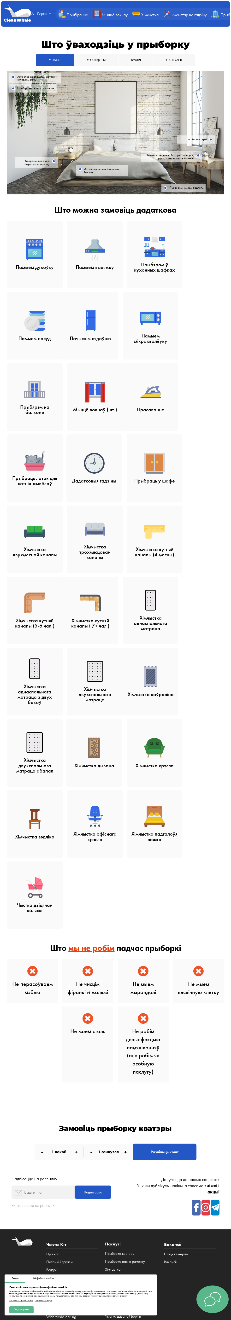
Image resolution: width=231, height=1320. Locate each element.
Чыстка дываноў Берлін (123, 1153)
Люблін (96, 1209)
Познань (65, 1209)
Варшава (159, 1205)
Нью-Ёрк (202, 1209)
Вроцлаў (191, 1205)
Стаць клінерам (176, 1091)
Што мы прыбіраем (61, 1130)
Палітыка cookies (157, 1246)
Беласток (112, 1209)
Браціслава (183, 1209)
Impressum (54, 1146)
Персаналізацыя (43, 1300)
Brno (168, 1209)
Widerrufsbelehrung (61, 1153)
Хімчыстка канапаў (119, 1182)
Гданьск (206, 1205)
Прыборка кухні (117, 1130)
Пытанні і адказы (59, 1099)
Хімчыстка (112, 1106)
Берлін (98, 1205)
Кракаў (175, 1205)
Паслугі (52, 1114)
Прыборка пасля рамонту (125, 1099)
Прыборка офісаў (118, 1122)
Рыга (135, 1209)
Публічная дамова (61, 1246)
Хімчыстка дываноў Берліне (126, 1161)
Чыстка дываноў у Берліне (125, 1146)
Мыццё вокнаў (116, 1114)
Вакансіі (52, 1138)
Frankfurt (143, 1205)
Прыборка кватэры (120, 1091)
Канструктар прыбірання (124, 1138)
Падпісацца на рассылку (34, 1014)
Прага (157, 1209)
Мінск (145, 1209)
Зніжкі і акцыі (56, 1122)
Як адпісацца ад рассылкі (35, 1042)
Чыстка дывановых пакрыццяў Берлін (128, 1172)
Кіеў (125, 1209)
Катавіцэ (81, 1209)
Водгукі (51, 1106)
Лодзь (51, 1209)
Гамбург (112, 1205)
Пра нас (52, 1091)
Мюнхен (128, 1205)
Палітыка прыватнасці (21, 1300)
